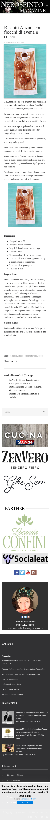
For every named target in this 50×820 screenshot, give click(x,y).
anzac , (21, 356)
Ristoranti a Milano (15, 775)
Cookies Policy (13, 791)
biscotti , (14, 356)
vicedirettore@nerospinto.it (12, 694)
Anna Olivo (23, 721)
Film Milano (12, 786)
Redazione (11, 802)
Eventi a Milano (13, 780)
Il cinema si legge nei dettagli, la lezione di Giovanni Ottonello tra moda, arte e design (32, 715)
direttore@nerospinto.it (33, 628)
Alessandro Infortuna (27, 735)
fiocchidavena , (31, 356)
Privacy (10, 797)
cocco (40, 356)
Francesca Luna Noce (14, 754)
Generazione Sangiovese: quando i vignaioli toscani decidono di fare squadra (29, 748)
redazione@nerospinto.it (11, 684)
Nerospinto (22, 812)
